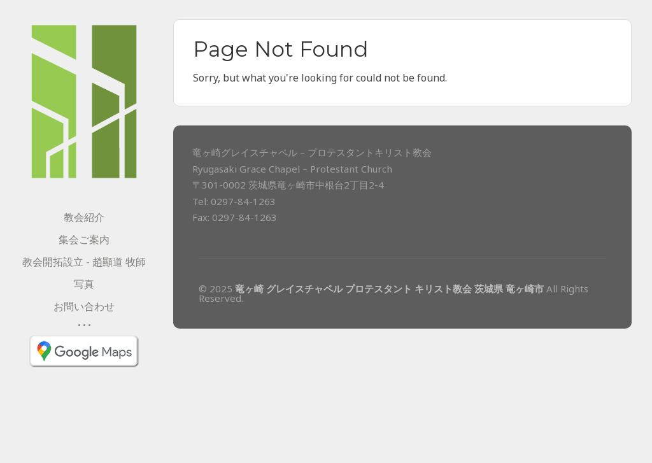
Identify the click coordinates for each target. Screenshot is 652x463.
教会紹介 (84, 217)
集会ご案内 (84, 239)
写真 (84, 284)
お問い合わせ (84, 306)
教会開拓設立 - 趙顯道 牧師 (84, 262)
